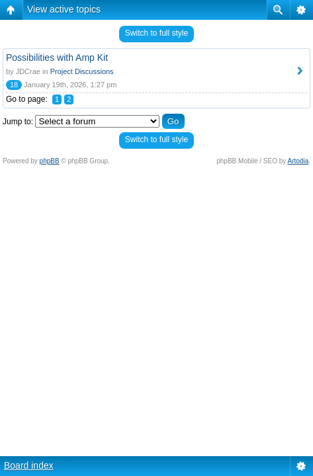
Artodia (298, 161)
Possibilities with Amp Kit (57, 57)
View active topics (64, 9)
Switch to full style (156, 33)
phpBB (50, 161)
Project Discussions (82, 71)
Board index (29, 465)
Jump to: (18, 121)
